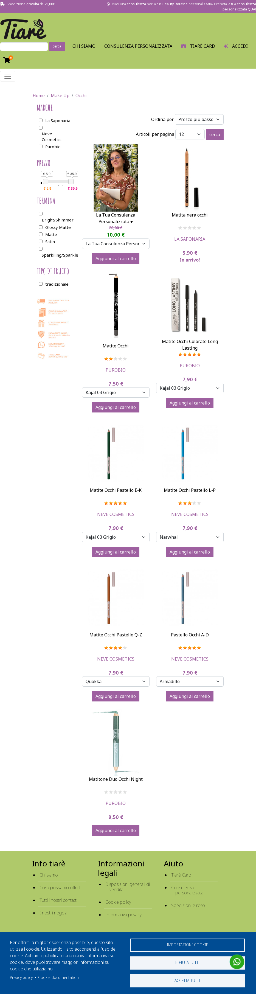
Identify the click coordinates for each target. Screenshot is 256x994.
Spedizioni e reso (188, 905)
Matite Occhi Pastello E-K (116, 490)
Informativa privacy (123, 915)
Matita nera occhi (190, 215)
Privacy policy (21, 977)
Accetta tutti (187, 980)
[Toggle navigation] (7, 76)
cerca (57, 46)
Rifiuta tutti (187, 962)
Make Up (60, 95)
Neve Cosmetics (115, 514)
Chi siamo (49, 875)
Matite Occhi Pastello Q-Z (115, 635)
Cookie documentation (58, 977)
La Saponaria (189, 239)
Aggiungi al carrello (115, 258)
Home (39, 95)
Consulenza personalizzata (138, 46)
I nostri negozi (53, 913)
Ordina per (162, 119)
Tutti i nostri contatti (58, 900)
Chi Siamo (83, 46)
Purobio (116, 370)
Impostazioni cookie (187, 944)
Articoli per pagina (155, 134)
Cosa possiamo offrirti (60, 888)
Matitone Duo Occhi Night (116, 779)
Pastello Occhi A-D (190, 635)
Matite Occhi (116, 346)
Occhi (81, 95)
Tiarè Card (181, 875)
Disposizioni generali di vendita (127, 886)
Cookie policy (118, 902)
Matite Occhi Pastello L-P (190, 490)
